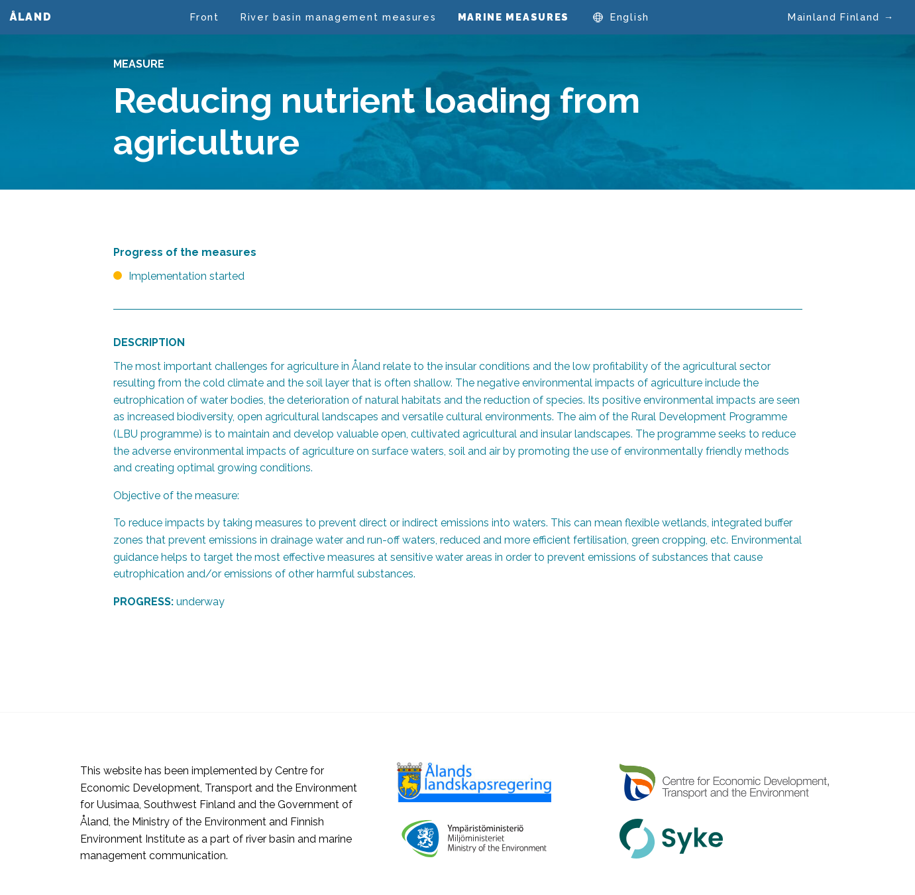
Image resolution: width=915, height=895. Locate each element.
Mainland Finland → (841, 17)
